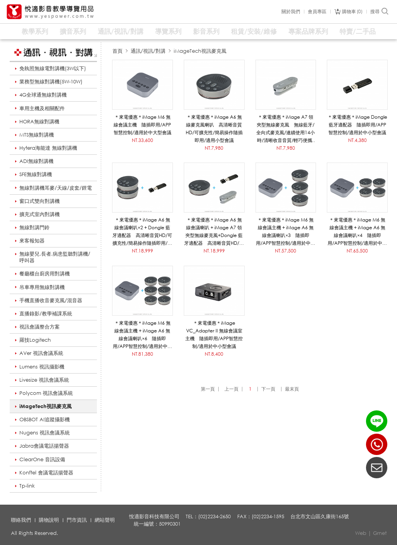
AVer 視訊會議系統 (41, 353)
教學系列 (35, 31)
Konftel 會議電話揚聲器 (46, 472)
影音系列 (206, 31)
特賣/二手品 (358, 31)
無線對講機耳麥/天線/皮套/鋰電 (55, 188)
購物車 (352, 11)
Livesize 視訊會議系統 (44, 380)
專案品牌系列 (308, 31)
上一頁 (231, 389)
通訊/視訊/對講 (120, 31)
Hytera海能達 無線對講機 (48, 148)
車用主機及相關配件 (42, 108)
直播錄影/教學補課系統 (45, 313)
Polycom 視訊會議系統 (46, 393)
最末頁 (292, 389)
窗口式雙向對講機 (39, 201)
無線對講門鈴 (34, 227)
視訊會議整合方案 (39, 327)
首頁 (117, 51)
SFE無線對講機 (35, 174)
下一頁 (268, 389)
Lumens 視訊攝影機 (41, 366)
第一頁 (208, 389)
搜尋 (379, 11)
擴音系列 (73, 31)
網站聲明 (105, 520)
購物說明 (49, 520)
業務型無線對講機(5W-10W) (51, 81)
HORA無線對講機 (39, 121)
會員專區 (317, 11)
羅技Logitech (35, 340)
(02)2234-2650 (376, 444)
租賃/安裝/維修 (254, 31)
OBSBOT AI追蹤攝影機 (44, 419)
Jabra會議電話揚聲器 (44, 446)
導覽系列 (168, 31)
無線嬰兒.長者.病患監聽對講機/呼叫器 (54, 257)
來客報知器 (32, 240)
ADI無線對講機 (36, 161)
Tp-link (27, 486)
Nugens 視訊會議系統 (44, 432)
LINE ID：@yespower (376, 421)
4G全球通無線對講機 (43, 95)
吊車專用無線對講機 (42, 287)
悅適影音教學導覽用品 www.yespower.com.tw (50, 12)
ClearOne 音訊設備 (42, 459)
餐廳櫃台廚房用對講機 (44, 273)
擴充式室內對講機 (39, 214)
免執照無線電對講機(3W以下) (52, 68)
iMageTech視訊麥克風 (45, 406)
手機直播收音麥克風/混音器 (50, 300)
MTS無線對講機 (36, 134)
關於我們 (290, 11)
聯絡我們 (21, 520)
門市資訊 (77, 520)
